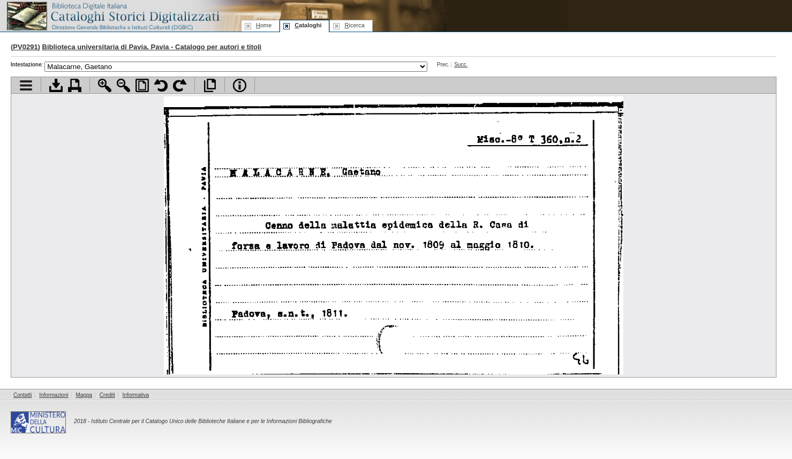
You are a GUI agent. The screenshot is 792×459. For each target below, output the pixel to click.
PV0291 (25, 47)
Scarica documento (56, 85)
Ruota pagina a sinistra (161, 85)
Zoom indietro (123, 85)
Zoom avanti (104, 85)
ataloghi (308, 25)
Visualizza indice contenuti (26, 85)
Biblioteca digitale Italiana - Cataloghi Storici (112, 15)
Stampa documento (74, 85)
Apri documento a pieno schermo (209, 85)
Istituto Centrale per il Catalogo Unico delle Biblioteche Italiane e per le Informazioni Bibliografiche (211, 421)
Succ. (460, 64)
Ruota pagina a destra (179, 85)
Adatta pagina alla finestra (142, 85)
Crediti (107, 395)
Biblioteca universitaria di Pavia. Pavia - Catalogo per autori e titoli (152, 47)
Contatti (22, 395)
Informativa (136, 395)
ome (263, 25)
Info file (239, 85)
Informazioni (53, 395)
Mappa (84, 395)
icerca (354, 25)
